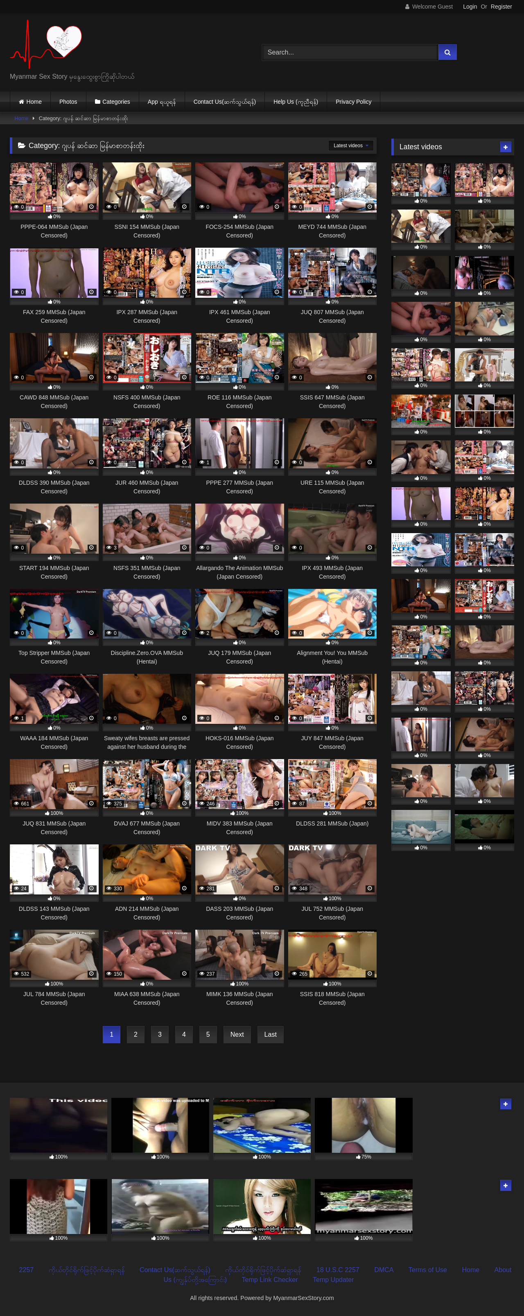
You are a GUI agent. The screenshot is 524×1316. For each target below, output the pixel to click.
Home (34, 101)
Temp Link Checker (270, 1279)
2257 (26, 1269)
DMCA (383, 1269)
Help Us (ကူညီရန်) (295, 101)
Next (237, 1034)
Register (501, 6)
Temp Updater (333, 1279)
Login (470, 6)
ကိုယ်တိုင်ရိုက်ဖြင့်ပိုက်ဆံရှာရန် (87, 1269)
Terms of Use (428, 1269)
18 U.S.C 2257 (337, 1269)
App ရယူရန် (162, 101)
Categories (116, 101)
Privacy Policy (353, 101)
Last (270, 1034)
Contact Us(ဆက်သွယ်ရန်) (225, 101)
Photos (68, 101)
